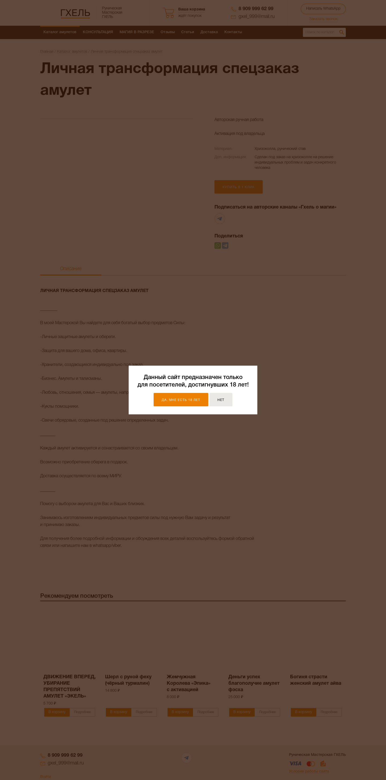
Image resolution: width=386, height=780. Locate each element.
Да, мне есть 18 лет (181, 400)
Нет (220, 400)
